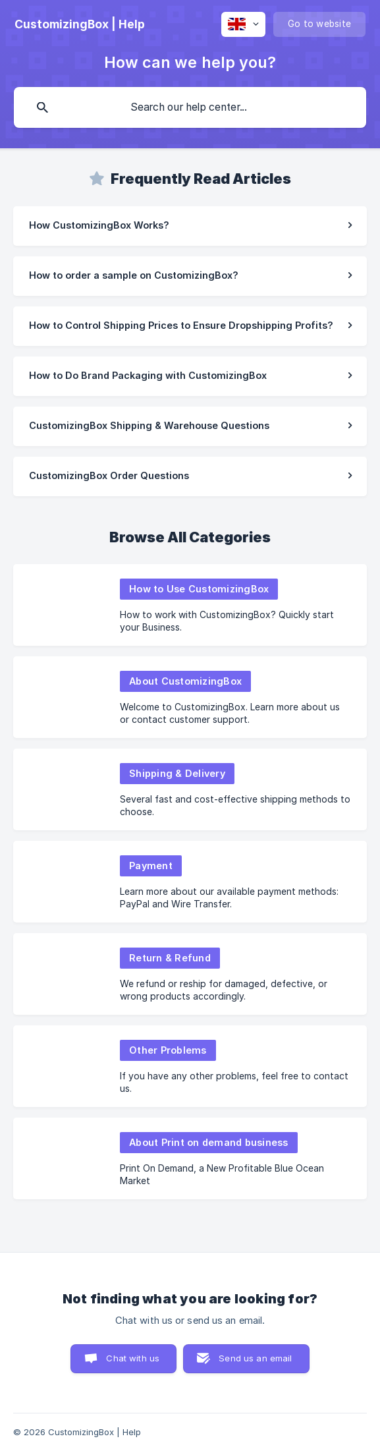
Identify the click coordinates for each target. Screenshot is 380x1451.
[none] (79, 24)
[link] (190, 226)
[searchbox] (190, 107)
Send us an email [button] (255, 1358)
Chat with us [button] (132, 1358)
